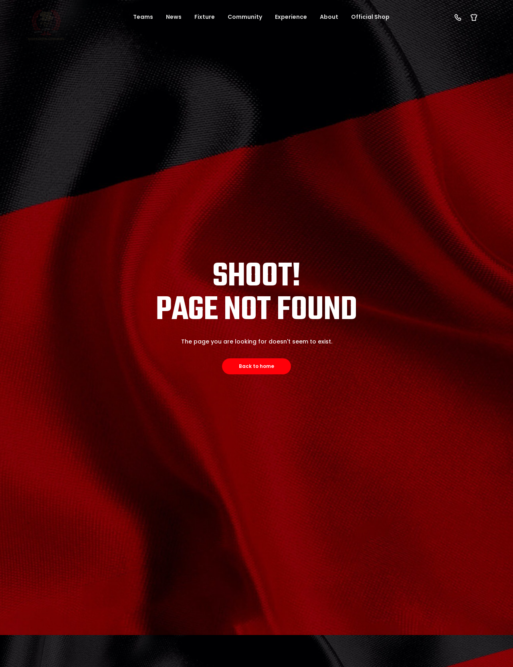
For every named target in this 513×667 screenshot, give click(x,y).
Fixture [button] (204, 17)
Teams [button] (143, 17)
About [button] (329, 17)
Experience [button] (291, 17)
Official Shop (370, 17)
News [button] (174, 17)
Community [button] (245, 17)
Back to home (256, 366)
